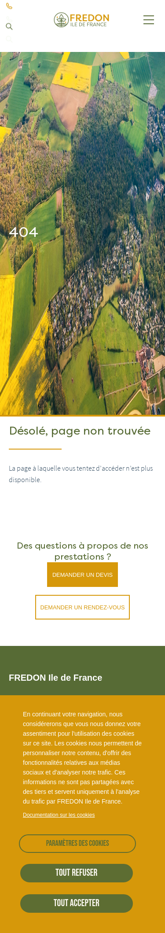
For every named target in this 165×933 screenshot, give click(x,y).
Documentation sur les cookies (59, 815)
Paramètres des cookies (77, 843)
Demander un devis (82, 575)
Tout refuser (76, 873)
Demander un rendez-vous (82, 607)
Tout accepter (76, 903)
